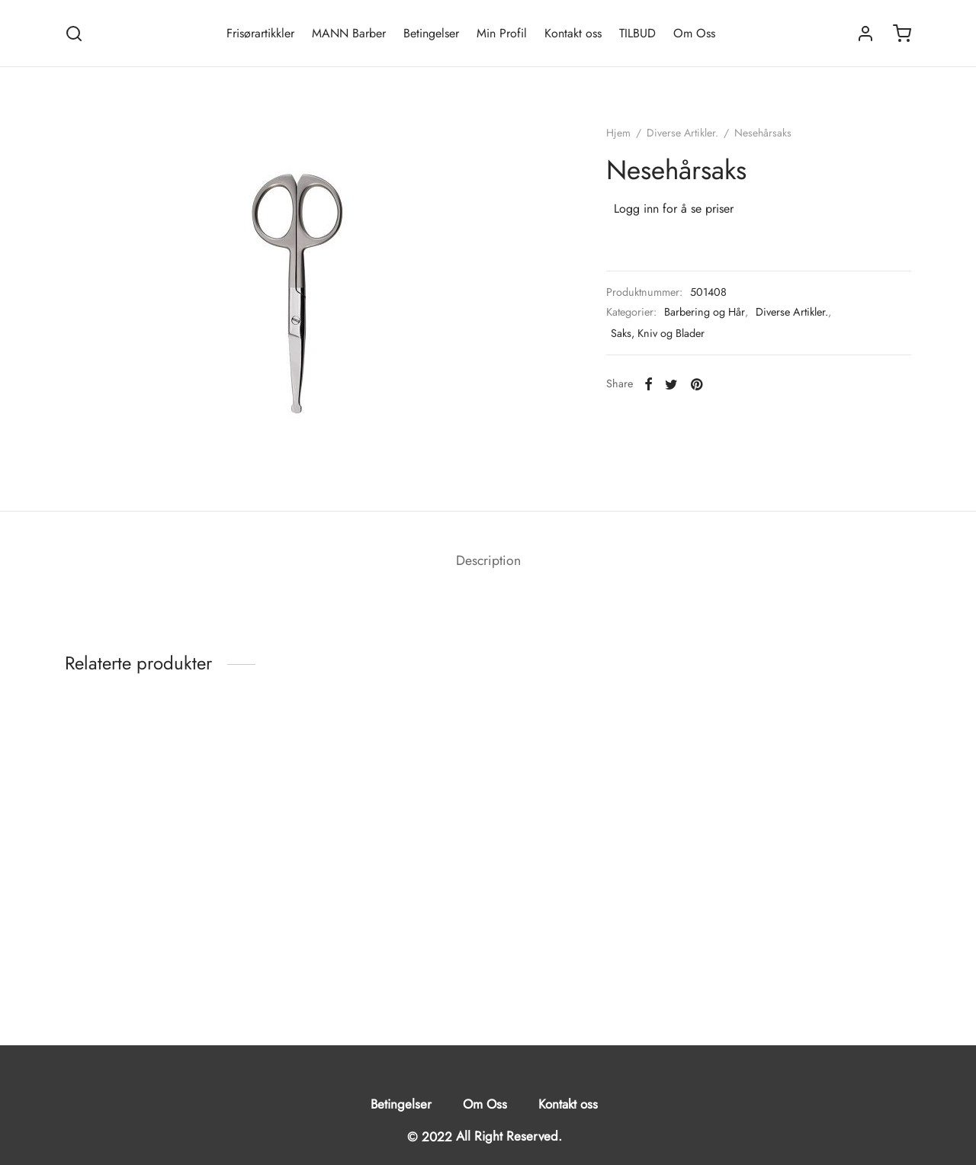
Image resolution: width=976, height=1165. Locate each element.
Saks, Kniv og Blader (658, 333)
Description (488, 560)
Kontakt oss (573, 33)
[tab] (488, 561)
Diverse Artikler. (682, 132)
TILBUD (637, 33)
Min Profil (502, 33)
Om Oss (694, 33)
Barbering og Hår (704, 311)
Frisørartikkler (260, 33)
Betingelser (431, 33)
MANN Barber (349, 33)
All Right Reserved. (509, 1136)
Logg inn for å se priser (674, 208)
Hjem (618, 132)
